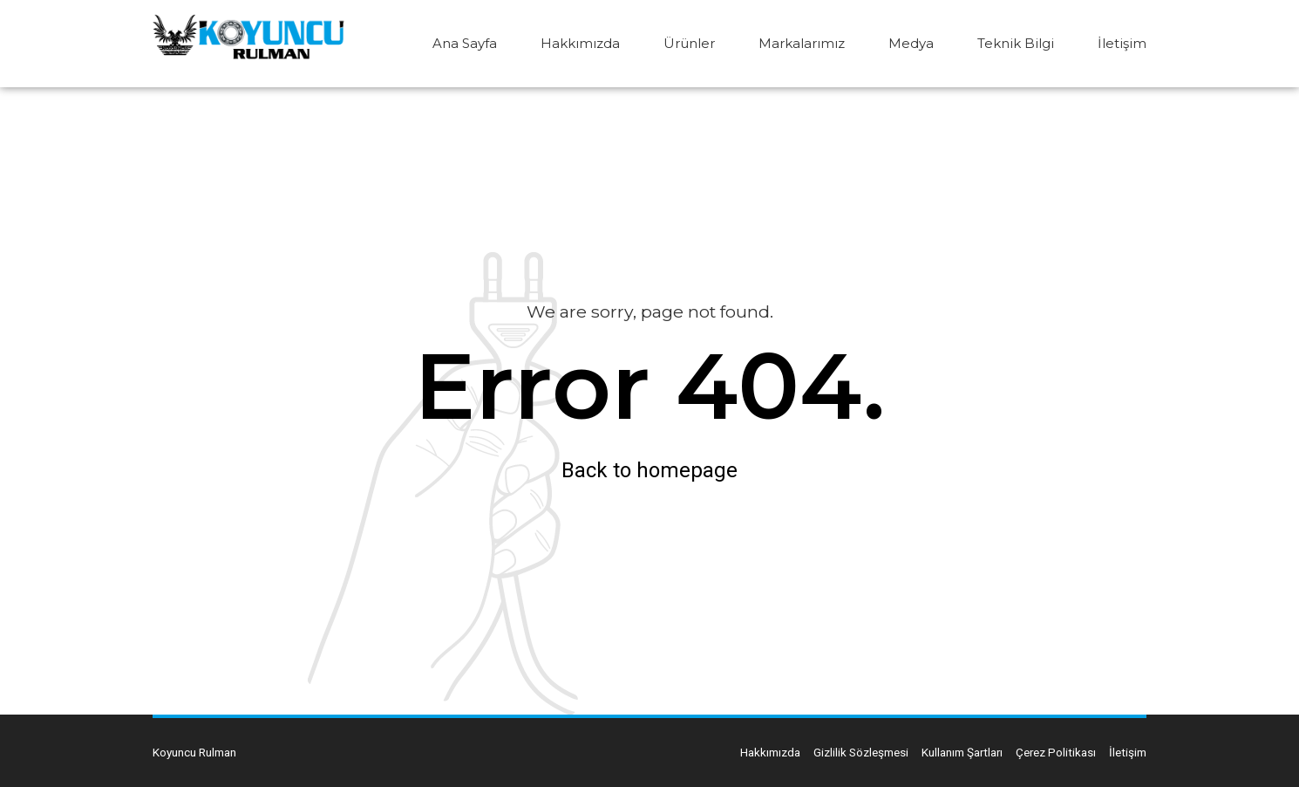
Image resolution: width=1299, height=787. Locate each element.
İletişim (1122, 43)
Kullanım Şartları (962, 752)
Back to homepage (649, 470)
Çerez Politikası (1056, 752)
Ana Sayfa (464, 43)
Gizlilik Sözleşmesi (860, 752)
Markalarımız (801, 43)
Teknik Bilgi (1015, 43)
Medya (911, 43)
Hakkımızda (580, 43)
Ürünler (689, 43)
